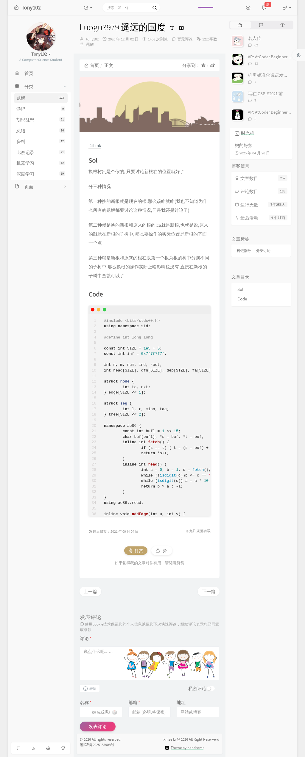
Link (95, 145)
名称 (85, 702)
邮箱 (134, 702)
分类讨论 (263, 250)
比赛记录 (40, 152)
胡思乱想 (40, 120)
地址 (181, 702)
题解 (40, 98)
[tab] (239, 25)
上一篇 (90, 591)
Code (242, 299)
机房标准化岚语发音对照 (272, 75)
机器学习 (40, 163)
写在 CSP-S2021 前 (265, 93)
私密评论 (197, 688)
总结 (40, 131)
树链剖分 (244, 250)
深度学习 (40, 174)
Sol (240, 289)
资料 (40, 141)
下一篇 (208, 591)
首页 (91, 65)
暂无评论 (185, 39)
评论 (85, 638)
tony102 (92, 39)
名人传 (254, 38)
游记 (40, 109)
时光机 (247, 133)
